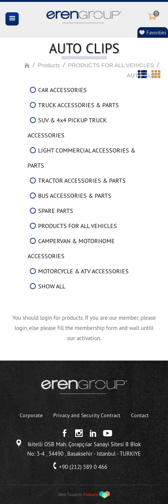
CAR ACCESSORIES (62, 90)
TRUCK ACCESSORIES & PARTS (78, 105)
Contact (140, 415)
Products (49, 65)
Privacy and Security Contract (86, 415)
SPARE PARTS (55, 210)
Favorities (156, 32)
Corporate (31, 415)
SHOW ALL (51, 286)
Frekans (91, 494)
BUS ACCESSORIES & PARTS (74, 195)
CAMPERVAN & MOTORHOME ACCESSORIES (71, 248)
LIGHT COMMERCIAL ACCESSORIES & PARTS (82, 157)
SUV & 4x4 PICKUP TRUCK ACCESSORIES (67, 127)
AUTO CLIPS (143, 75)
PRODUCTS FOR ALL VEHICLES (111, 65)
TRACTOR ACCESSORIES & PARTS (82, 180)
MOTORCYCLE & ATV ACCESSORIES (83, 271)
